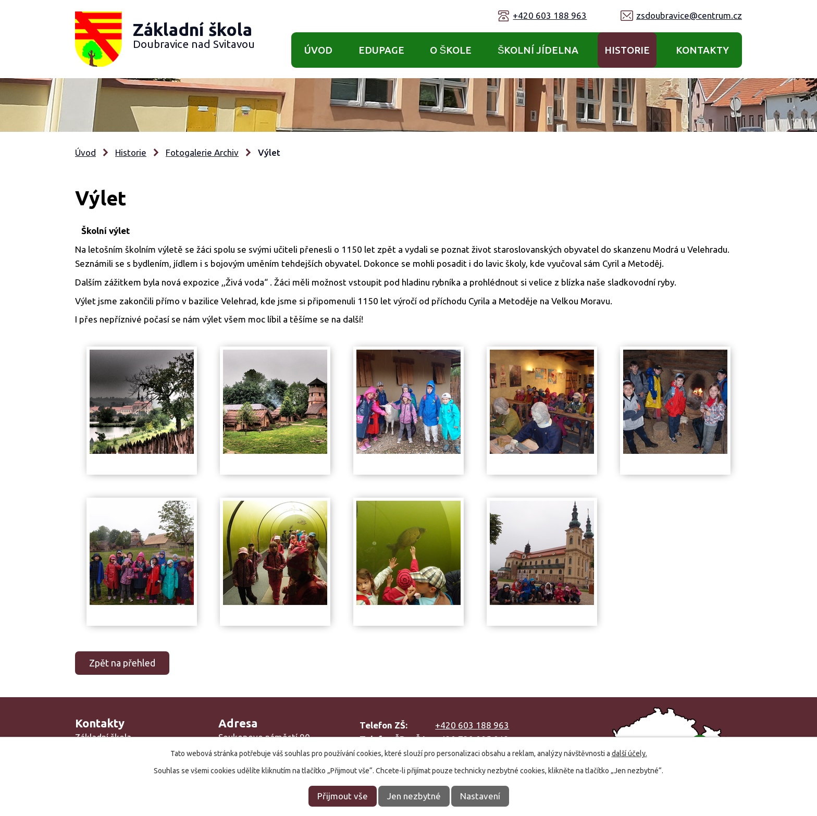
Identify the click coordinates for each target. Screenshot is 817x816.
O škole (451, 50)
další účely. (629, 753)
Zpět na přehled (122, 663)
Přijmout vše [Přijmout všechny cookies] (342, 796)
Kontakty (702, 50)
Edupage (381, 50)
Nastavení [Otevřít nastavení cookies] (480, 796)
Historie (627, 50)
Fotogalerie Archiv (202, 152)
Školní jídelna (538, 50)
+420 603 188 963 (550, 15)
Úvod (318, 50)
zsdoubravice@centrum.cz (689, 15)
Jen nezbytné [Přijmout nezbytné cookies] (414, 796)
